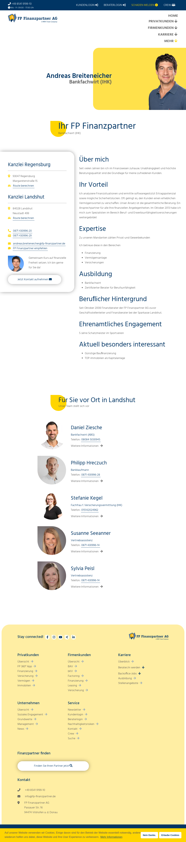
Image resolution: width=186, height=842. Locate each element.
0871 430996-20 (22, 231)
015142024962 (89, 510)
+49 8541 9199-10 (21, 4)
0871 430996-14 (90, 545)
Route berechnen (23, 186)
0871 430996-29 (22, 235)
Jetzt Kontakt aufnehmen (32, 279)
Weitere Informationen (85, 446)
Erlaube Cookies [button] (170, 835)
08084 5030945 (90, 439)
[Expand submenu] (176, 21)
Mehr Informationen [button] (111, 837)
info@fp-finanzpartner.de (40, 796)
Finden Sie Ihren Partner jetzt (51, 766)
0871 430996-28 (90, 475)
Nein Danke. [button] (149, 835)
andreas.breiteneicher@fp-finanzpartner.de (39, 243)
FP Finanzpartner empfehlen (30, 248)
